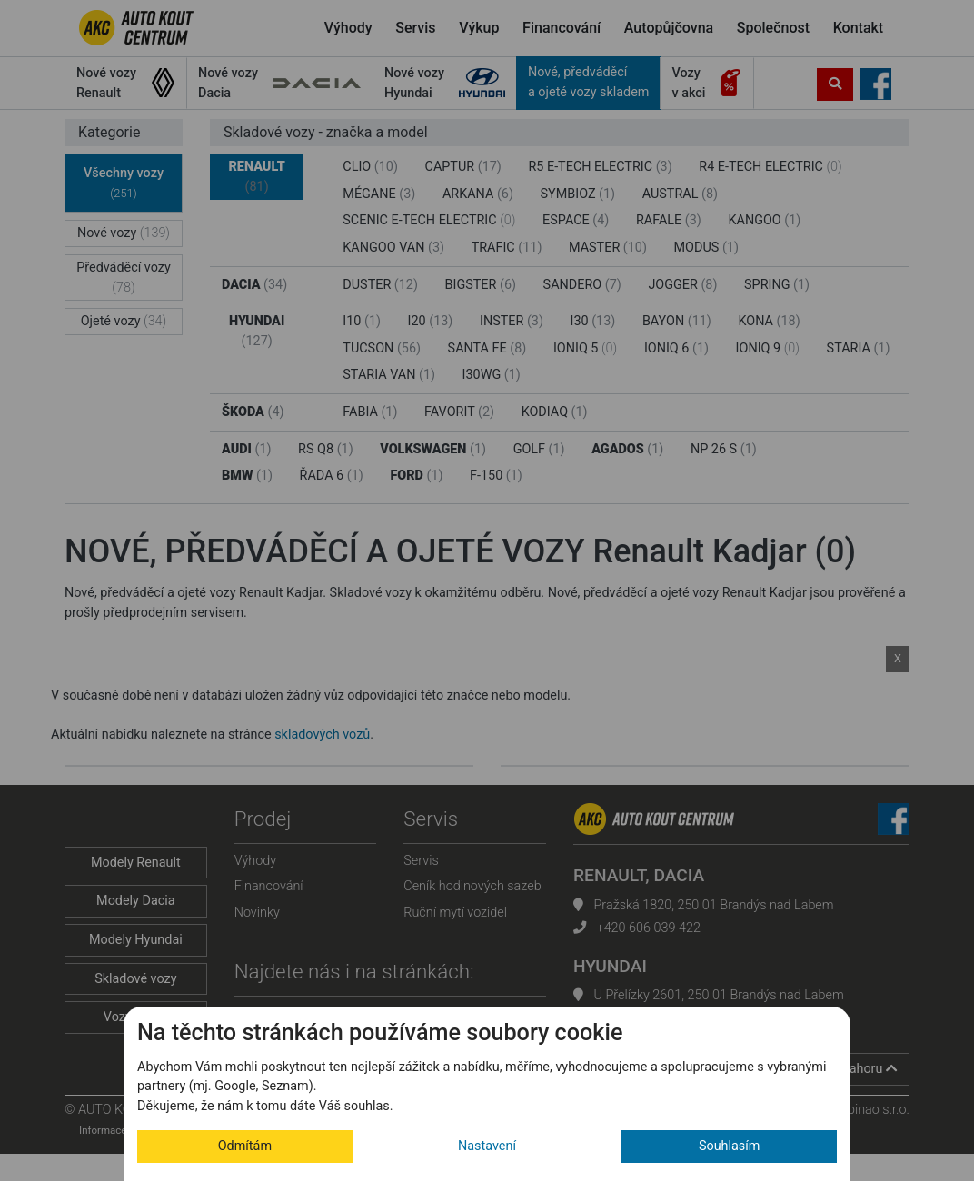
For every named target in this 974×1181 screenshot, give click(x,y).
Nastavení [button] (487, 1146)
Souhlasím (729, 1146)
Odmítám (245, 1146)
